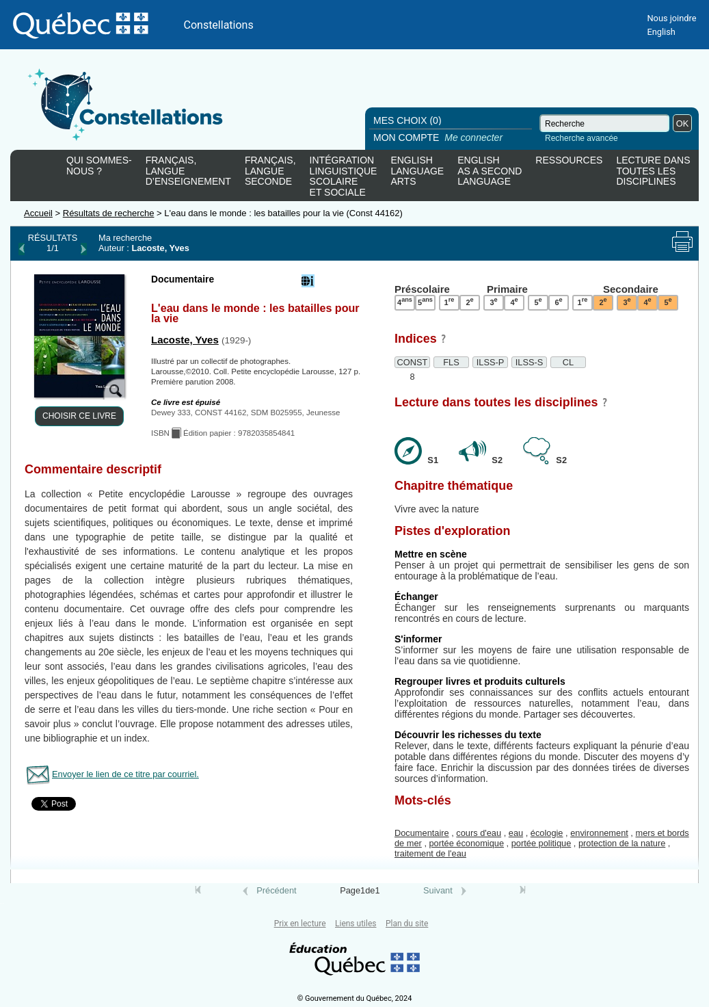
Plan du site (407, 923)
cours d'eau (478, 833)
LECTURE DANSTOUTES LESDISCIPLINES (653, 171)
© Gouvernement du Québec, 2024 (354, 998)
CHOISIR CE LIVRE (79, 416)
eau (516, 833)
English (661, 32)
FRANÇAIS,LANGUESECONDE (270, 171)
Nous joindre (671, 18)
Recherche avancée (581, 138)
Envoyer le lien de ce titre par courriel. (125, 774)
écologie (547, 833)
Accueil (38, 213)
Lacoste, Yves (185, 339)
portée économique (467, 843)
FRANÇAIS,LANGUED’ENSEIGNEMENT (188, 171)
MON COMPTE (439, 137)
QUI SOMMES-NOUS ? (99, 165)
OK (682, 123)
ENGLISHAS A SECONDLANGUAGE (489, 171)
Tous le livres (2, 903)
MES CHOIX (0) (407, 120)
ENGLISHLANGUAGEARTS (417, 171)
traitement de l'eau (430, 853)
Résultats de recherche (109, 213)
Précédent (276, 890)
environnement (599, 833)
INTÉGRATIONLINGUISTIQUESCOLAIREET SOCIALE (343, 173)
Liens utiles (355, 923)
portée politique (541, 843)
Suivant (438, 890)
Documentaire (421, 833)
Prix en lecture (300, 923)
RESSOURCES (568, 160)
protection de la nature (621, 843)
